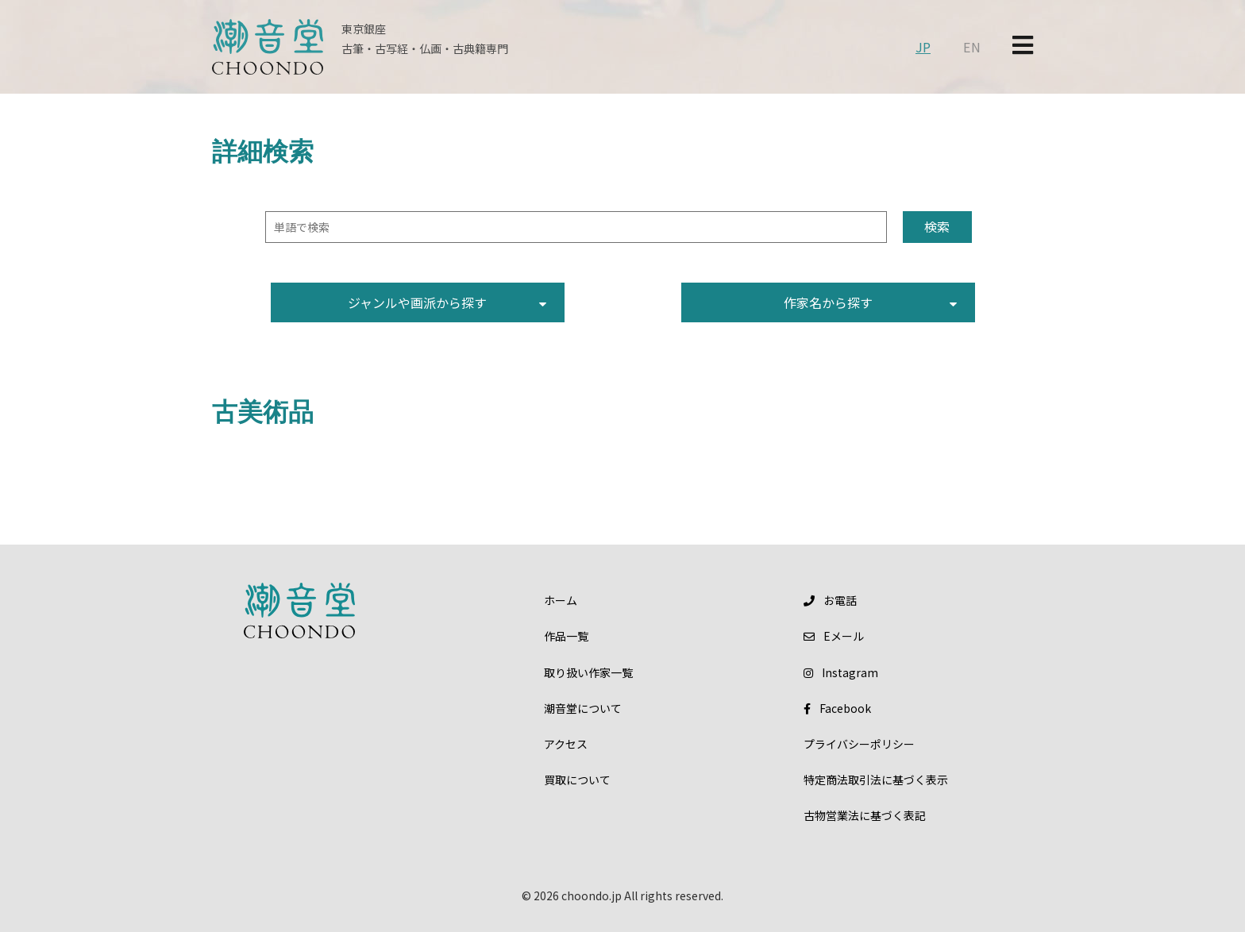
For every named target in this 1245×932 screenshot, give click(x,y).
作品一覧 (566, 636)
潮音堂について (583, 708)
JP (923, 46)
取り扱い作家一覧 (588, 672)
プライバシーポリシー (859, 744)
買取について (577, 780)
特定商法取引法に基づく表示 (876, 780)
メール (834, 636)
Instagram (841, 672)
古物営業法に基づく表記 (865, 815)
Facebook (837, 708)
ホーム (560, 600)
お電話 (830, 600)
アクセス (566, 744)
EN (971, 46)
